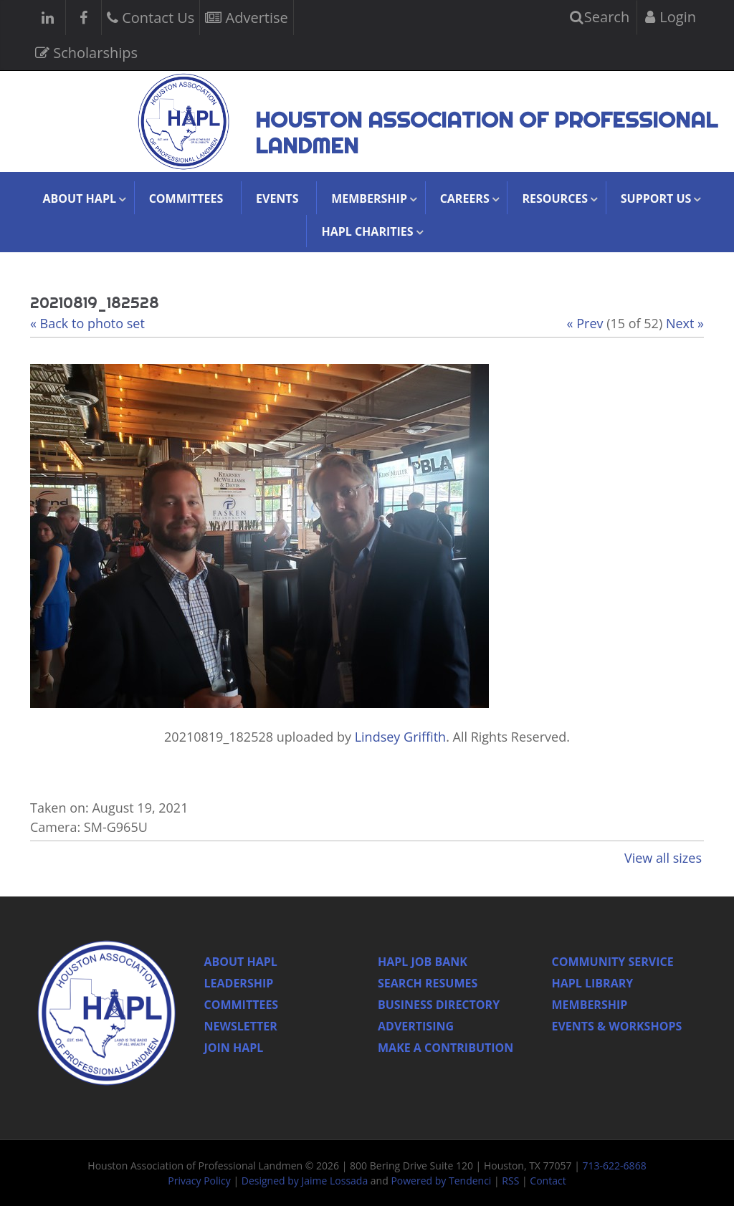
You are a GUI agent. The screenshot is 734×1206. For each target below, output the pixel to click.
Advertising (416, 1026)
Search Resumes (427, 983)
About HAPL (240, 962)
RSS (510, 1180)
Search (600, 17)
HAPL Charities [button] (367, 231)
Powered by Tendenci (441, 1180)
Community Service (613, 962)
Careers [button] (465, 198)
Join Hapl (234, 1048)
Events (277, 198)
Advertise (246, 16)
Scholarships (86, 51)
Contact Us (150, 16)
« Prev (585, 323)
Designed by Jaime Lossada (305, 1180)
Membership (590, 1005)
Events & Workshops (617, 1026)
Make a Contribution (445, 1048)
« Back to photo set (87, 323)
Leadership (239, 983)
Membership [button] (369, 198)
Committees (186, 198)
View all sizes (663, 857)
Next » (685, 323)
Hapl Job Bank (422, 962)
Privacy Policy (199, 1180)
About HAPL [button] (79, 198)
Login (670, 17)
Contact (548, 1180)
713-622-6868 (615, 1165)
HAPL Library (593, 983)
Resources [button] (555, 198)
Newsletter (240, 1026)
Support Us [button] (656, 198)
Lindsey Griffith (400, 736)
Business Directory (439, 1005)
